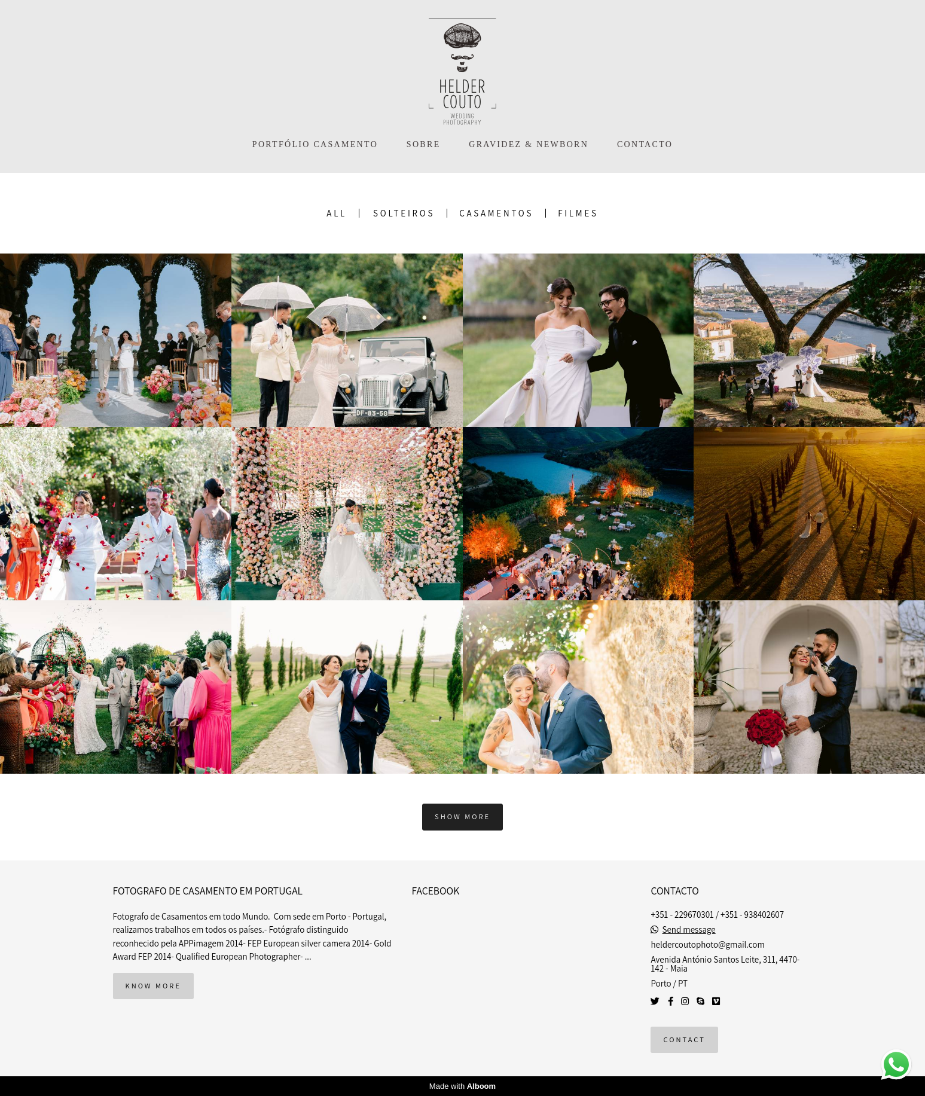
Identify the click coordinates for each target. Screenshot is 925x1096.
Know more (153, 986)
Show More (462, 816)
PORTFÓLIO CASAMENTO (315, 144)
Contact (684, 1039)
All (336, 213)
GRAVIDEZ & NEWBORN (528, 144)
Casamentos (496, 213)
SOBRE (424, 144)
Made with (462, 1086)
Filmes (578, 213)
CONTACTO (645, 144)
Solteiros (404, 213)
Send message (689, 929)
